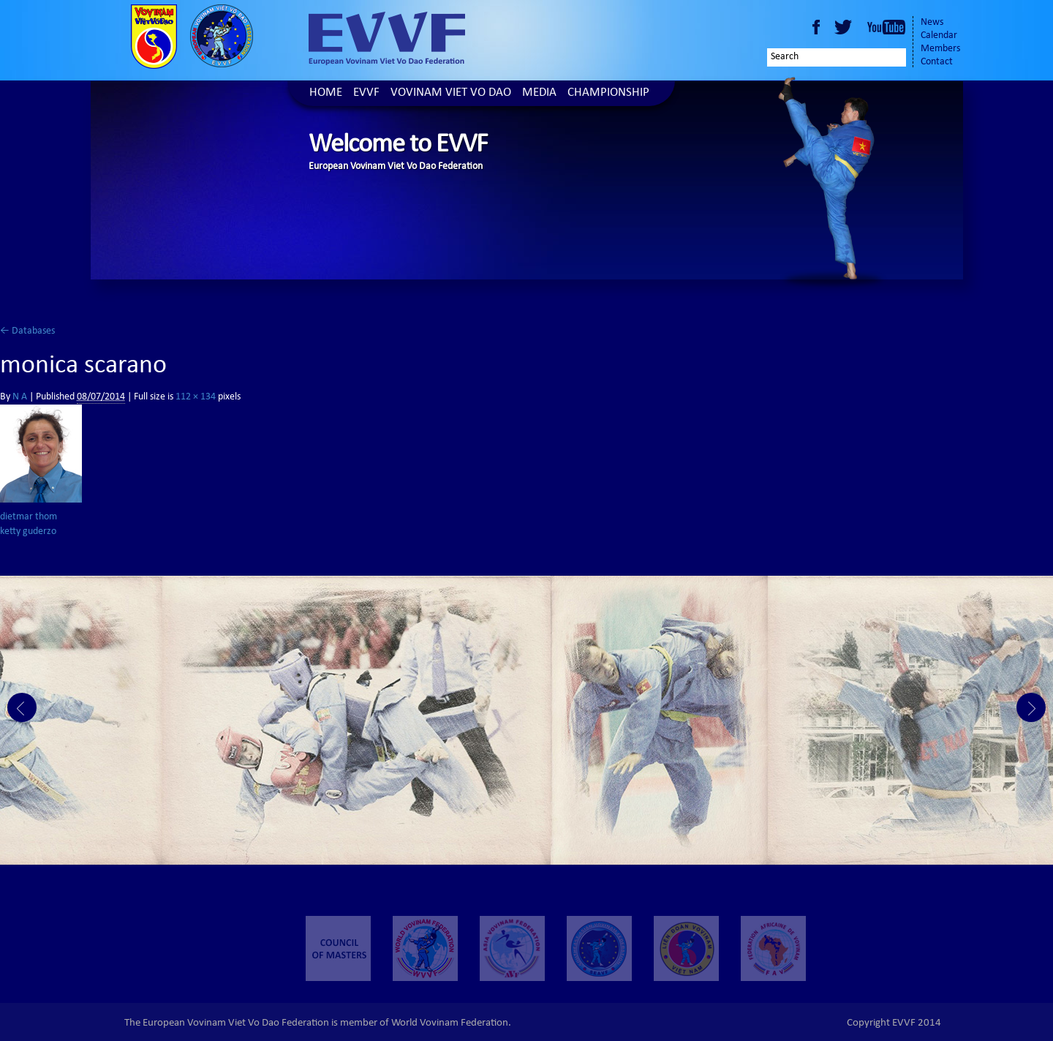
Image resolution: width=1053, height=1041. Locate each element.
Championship (608, 93)
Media (539, 93)
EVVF (366, 93)
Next (1031, 707)
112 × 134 (196, 397)
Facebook (816, 27)
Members (940, 49)
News (932, 23)
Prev (22, 707)
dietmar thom (28, 517)
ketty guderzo (28, 532)
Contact (937, 62)
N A (19, 397)
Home (325, 93)
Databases (27, 331)
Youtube (886, 27)
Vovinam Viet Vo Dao (450, 93)
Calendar (939, 36)
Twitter (845, 27)
